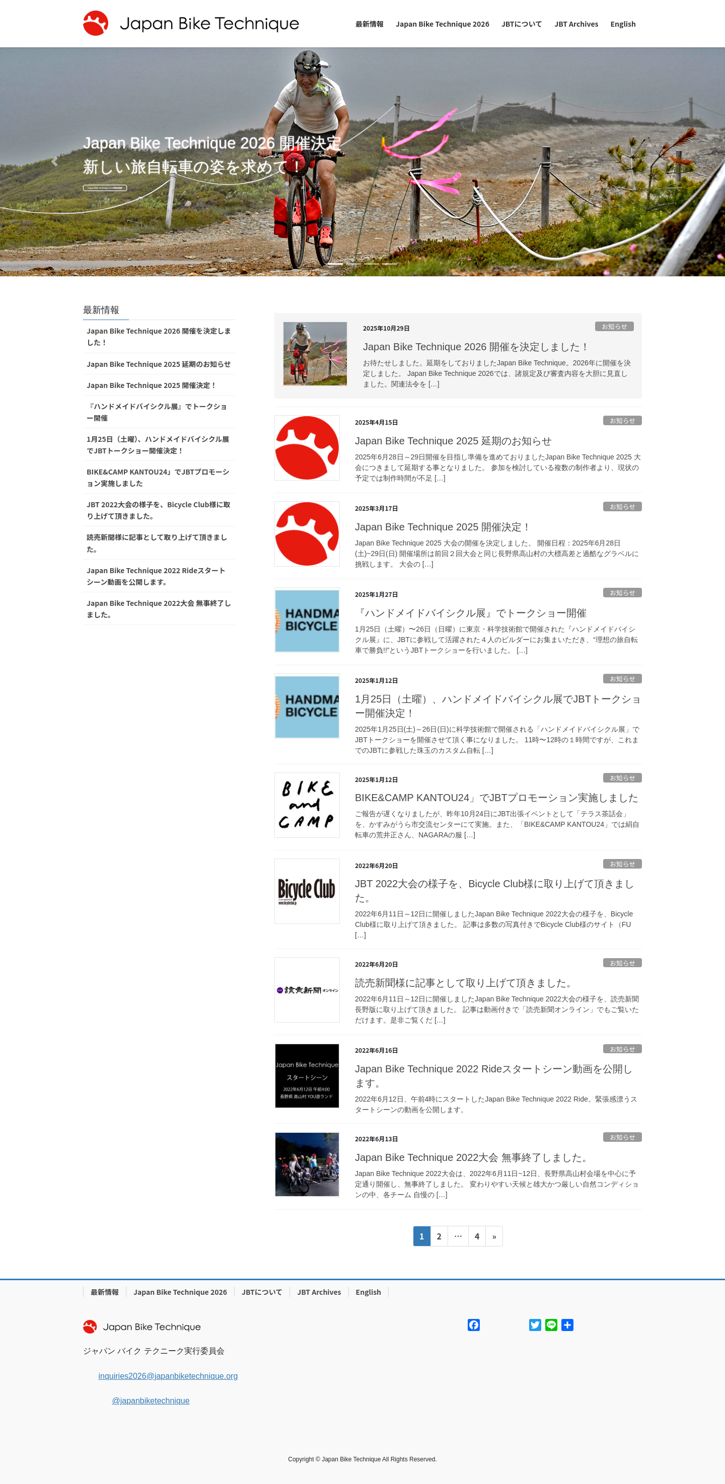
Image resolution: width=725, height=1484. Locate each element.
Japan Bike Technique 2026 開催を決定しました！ (476, 346)
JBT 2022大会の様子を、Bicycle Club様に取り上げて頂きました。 (159, 510)
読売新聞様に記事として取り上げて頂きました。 (465, 982)
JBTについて (262, 1292)
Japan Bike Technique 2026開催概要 (180, 191)
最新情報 (105, 1292)
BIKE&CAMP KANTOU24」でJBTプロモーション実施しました (496, 797)
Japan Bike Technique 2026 (180, 1292)
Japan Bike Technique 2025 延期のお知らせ (453, 440)
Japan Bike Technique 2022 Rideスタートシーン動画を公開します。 (156, 576)
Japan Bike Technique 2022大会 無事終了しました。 (473, 1157)
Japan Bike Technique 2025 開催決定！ (443, 526)
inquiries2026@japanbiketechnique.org (168, 1376)
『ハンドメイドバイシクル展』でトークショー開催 (471, 612)
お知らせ (614, 326)
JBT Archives (319, 1292)
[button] (54, 161)
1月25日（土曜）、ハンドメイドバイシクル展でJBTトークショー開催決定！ (158, 444)
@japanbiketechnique (150, 1400)
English (369, 1292)
